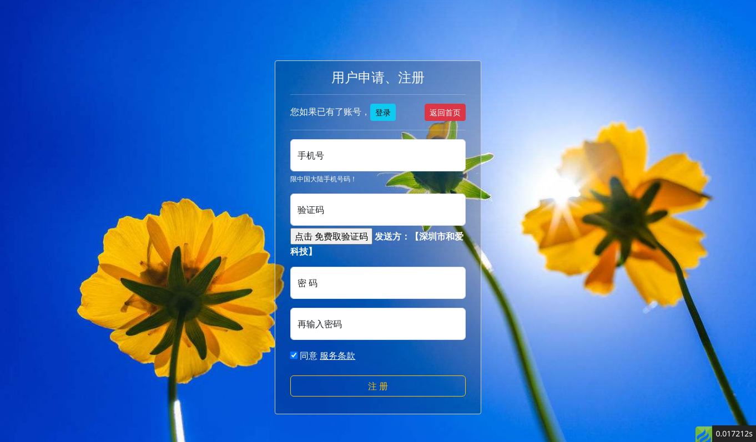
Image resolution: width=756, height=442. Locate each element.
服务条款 (337, 355)
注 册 (378, 386)
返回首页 (445, 112)
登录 (383, 112)
